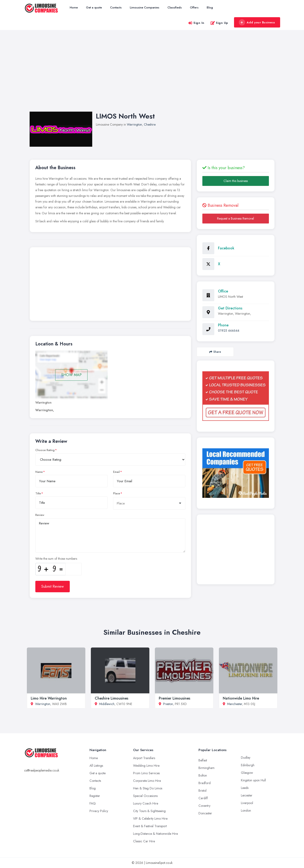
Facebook (226, 248)
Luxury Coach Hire (145, 803)
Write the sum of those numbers (56, 558)
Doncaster (205, 813)
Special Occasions (145, 796)
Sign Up (219, 23)
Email (116, 472)
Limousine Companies (144, 7)
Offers (194, 7)
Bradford (204, 783)
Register (94, 796)
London (246, 810)
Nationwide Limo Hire (241, 698)
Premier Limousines (174, 698)
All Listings (96, 765)
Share (215, 352)
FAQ (92, 803)
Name (39, 472)
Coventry (204, 805)
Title (38, 493)
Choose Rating (45, 450)
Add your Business (257, 22)
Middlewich (106, 704)
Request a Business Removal (235, 218)
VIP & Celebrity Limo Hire (150, 818)
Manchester (234, 704)
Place (116, 493)
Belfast (202, 760)
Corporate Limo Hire (147, 780)
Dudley (245, 757)
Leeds (244, 787)
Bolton (202, 775)
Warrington (134, 124)
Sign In (196, 23)
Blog (210, 7)
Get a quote (94, 7)
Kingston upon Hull (253, 780)
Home (74, 7)
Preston (168, 704)
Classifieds (174, 7)
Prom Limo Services (146, 773)
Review (39, 515)
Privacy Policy (98, 811)
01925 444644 (228, 330)
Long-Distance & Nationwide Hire (155, 833)
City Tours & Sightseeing (149, 811)
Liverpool (247, 803)
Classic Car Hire (144, 841)
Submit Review (52, 586)
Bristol (202, 790)
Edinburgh (247, 765)
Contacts (116, 7)
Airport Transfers (144, 758)
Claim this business (235, 181)
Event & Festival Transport (150, 826)
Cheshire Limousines (111, 698)
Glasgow (247, 772)
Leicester (246, 795)
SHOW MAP (71, 375)
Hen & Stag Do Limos (147, 788)
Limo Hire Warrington (49, 698)
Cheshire (150, 124)
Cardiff (203, 798)
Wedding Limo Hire (146, 765)
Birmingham (206, 768)
